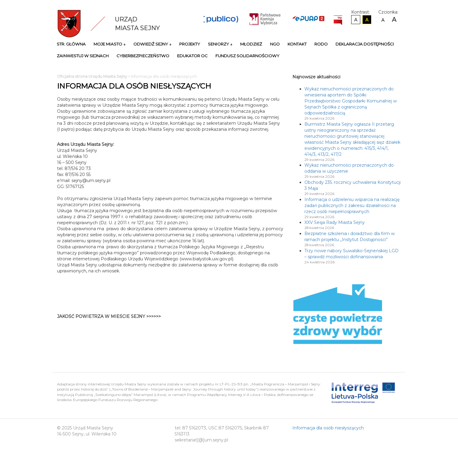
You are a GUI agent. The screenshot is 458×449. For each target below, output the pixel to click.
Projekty (189, 44)
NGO (275, 44)
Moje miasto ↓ (110, 44)
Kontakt (297, 44)
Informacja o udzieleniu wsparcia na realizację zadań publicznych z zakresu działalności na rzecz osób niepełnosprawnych (351, 205)
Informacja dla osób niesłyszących (328, 428)
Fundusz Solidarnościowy (247, 55)
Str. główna (71, 44)
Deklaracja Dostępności (365, 44)
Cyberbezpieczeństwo (142, 55)
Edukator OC (192, 55)
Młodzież (251, 44)
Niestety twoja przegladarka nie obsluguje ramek (235, 319)
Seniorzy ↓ (220, 44)
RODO (321, 44)
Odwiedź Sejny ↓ (152, 44)
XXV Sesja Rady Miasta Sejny (334, 222)
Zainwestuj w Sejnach (83, 55)
